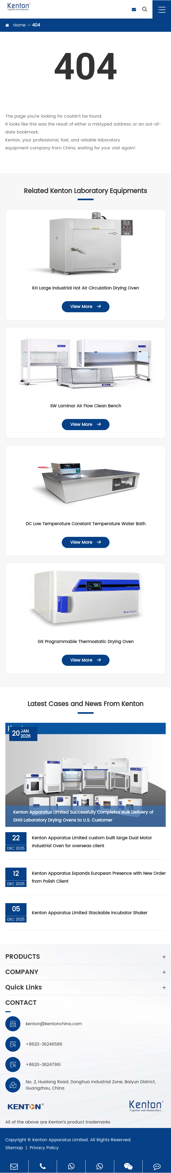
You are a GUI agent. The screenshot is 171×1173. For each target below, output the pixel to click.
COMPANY (85, 972)
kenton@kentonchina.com (54, 1024)
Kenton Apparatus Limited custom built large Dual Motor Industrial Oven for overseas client (92, 842)
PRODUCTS (85, 957)
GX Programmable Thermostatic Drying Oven (86, 641)
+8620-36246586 (44, 1044)
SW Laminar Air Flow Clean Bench (85, 406)
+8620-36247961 (43, 1065)
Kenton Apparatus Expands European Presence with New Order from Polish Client (99, 877)
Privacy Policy (44, 1147)
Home (19, 25)
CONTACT (21, 1003)
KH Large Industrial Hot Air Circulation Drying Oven (85, 288)
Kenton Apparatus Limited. (60, 1139)
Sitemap (14, 1147)
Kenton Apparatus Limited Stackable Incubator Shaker (89, 912)
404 (36, 25)
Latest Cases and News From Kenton (85, 704)
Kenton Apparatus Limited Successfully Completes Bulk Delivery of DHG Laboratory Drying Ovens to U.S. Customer (83, 816)
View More (85, 306)
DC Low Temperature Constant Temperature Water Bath (86, 523)
